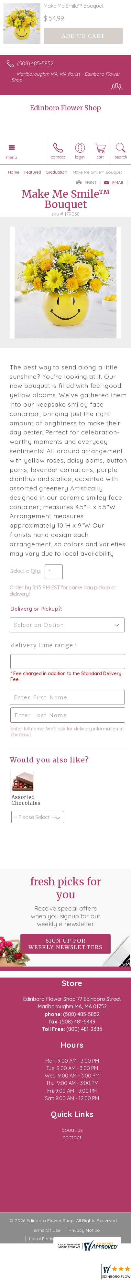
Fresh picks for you (65, 901)
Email (114, 182)
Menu (11, 157)
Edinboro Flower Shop (65, 108)
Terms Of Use (45, 1230)
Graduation (56, 172)
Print (86, 182)
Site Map (91, 1239)
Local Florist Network (51, 1239)
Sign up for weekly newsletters (65, 943)
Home (13, 172)
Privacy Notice (84, 1230)
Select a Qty (25, 571)
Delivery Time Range (42, 645)
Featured (32, 172)
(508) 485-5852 (35, 63)
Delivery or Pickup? (35, 609)
